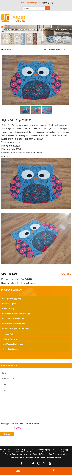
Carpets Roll (8, 334)
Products (67, 49)
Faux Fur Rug (8, 309)
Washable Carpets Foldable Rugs (16, 329)
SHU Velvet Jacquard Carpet (14, 324)
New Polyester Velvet (57, 454)
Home (58, 49)
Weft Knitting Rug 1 (44, 450)
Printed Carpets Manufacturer (40, 452)
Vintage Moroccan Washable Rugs (32, 454)
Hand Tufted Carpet (10, 349)
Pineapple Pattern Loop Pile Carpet (17, 314)
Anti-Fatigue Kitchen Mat (13, 344)
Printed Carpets (9, 304)
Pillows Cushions (10, 339)
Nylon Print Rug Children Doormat (21, 283)
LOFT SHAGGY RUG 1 (16, 452)
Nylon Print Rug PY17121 (21, 279)
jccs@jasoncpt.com (33, 3)
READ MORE (66, 274)
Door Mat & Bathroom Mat (13, 319)
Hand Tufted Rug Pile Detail (23, 450)
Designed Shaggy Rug (12, 299)
